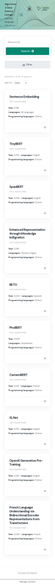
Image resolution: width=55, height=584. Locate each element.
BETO (13, 285)
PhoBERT (15, 328)
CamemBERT (18, 375)
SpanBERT (16, 187)
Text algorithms (17, 102)
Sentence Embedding (24, 97)
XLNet (13, 418)
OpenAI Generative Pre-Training (26, 463)
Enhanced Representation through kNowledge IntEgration (27, 234)
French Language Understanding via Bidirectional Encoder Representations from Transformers (24, 515)
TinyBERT (15, 144)
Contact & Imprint (27, 573)
